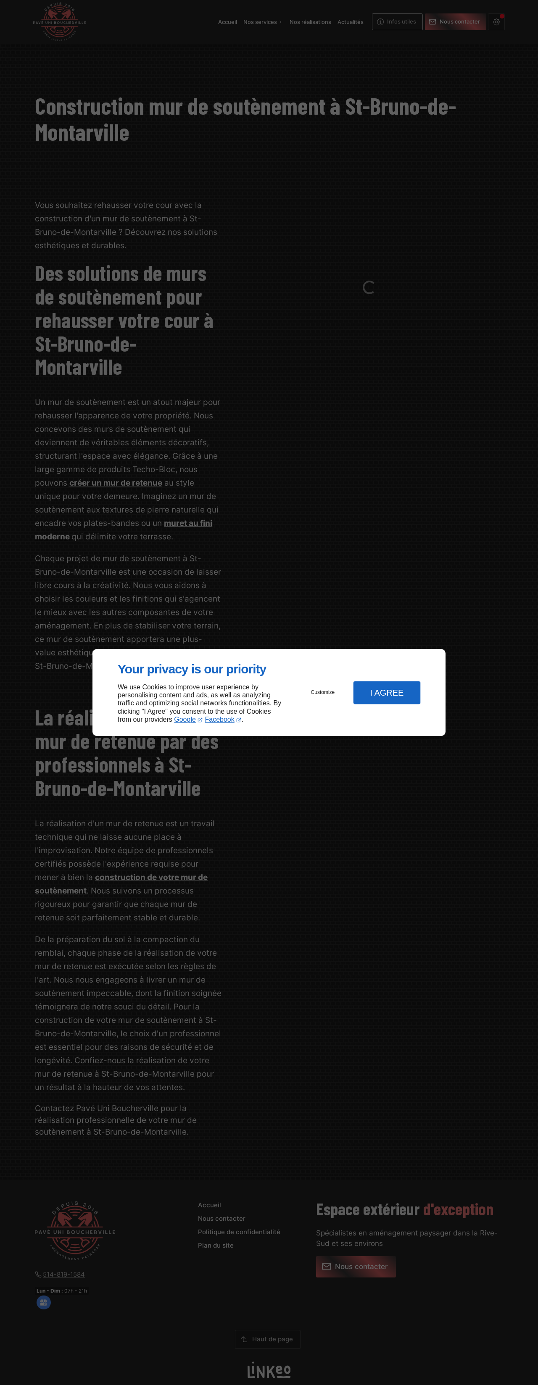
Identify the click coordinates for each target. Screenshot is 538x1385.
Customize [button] (323, 692)
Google (185, 719)
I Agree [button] (387, 692)
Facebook (220, 719)
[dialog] (269, 692)
